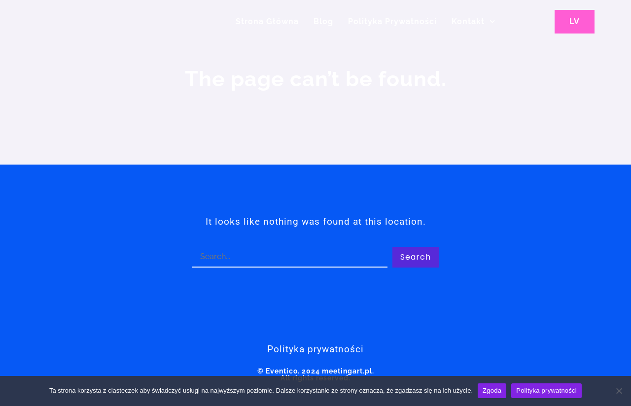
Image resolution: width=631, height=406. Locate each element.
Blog (323, 21)
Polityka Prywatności (392, 21)
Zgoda (492, 390)
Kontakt (473, 21)
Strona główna (267, 21)
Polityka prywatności (546, 390)
